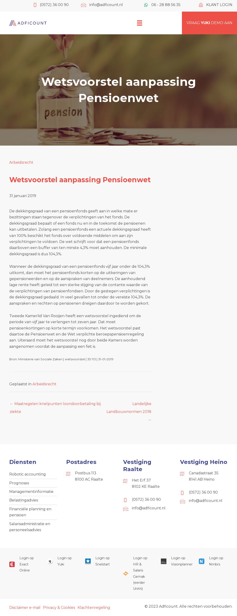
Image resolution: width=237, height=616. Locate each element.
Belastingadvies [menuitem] (23, 500)
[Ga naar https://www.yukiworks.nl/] (61, 561)
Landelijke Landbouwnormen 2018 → (128, 405)
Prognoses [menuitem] (19, 483)
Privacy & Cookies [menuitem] (59, 607)
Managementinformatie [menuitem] (31, 491)
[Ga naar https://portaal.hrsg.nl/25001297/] (137, 573)
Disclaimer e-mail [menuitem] (25, 607)
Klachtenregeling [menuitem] (94, 607)
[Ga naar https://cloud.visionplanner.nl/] (175, 561)
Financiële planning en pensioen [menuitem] (30, 512)
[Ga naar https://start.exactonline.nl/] (23, 564)
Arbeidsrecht (21, 162)
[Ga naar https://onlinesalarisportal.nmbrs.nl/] (213, 561)
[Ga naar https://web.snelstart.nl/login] (99, 561)
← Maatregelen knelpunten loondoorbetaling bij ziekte (55, 405)
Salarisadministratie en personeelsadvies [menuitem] (29, 527)
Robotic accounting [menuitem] (27, 474)
